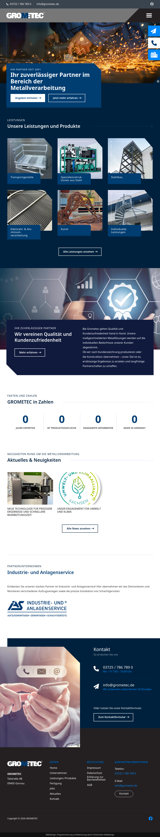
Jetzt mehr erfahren (65, 98)
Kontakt (124, 793)
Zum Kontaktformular (112, 717)
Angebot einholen (26, 98)
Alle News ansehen (79, 528)
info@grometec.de (48, 4)
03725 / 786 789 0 (20, 4)
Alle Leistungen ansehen (78, 251)
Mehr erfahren (28, 352)
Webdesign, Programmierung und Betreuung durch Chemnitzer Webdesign (80, 834)
